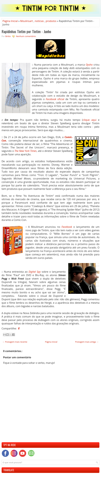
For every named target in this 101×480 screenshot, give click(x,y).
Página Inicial (10, 21)
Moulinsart (26, 21)
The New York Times (26, 151)
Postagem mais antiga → (86, 341)
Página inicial (51, 341)
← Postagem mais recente (15, 341)
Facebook (67, 227)
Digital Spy (35, 271)
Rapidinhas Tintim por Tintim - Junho (26, 31)
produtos (51, 21)
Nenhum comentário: (26, 36)
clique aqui (89, 120)
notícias (39, 21)
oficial (55, 99)
